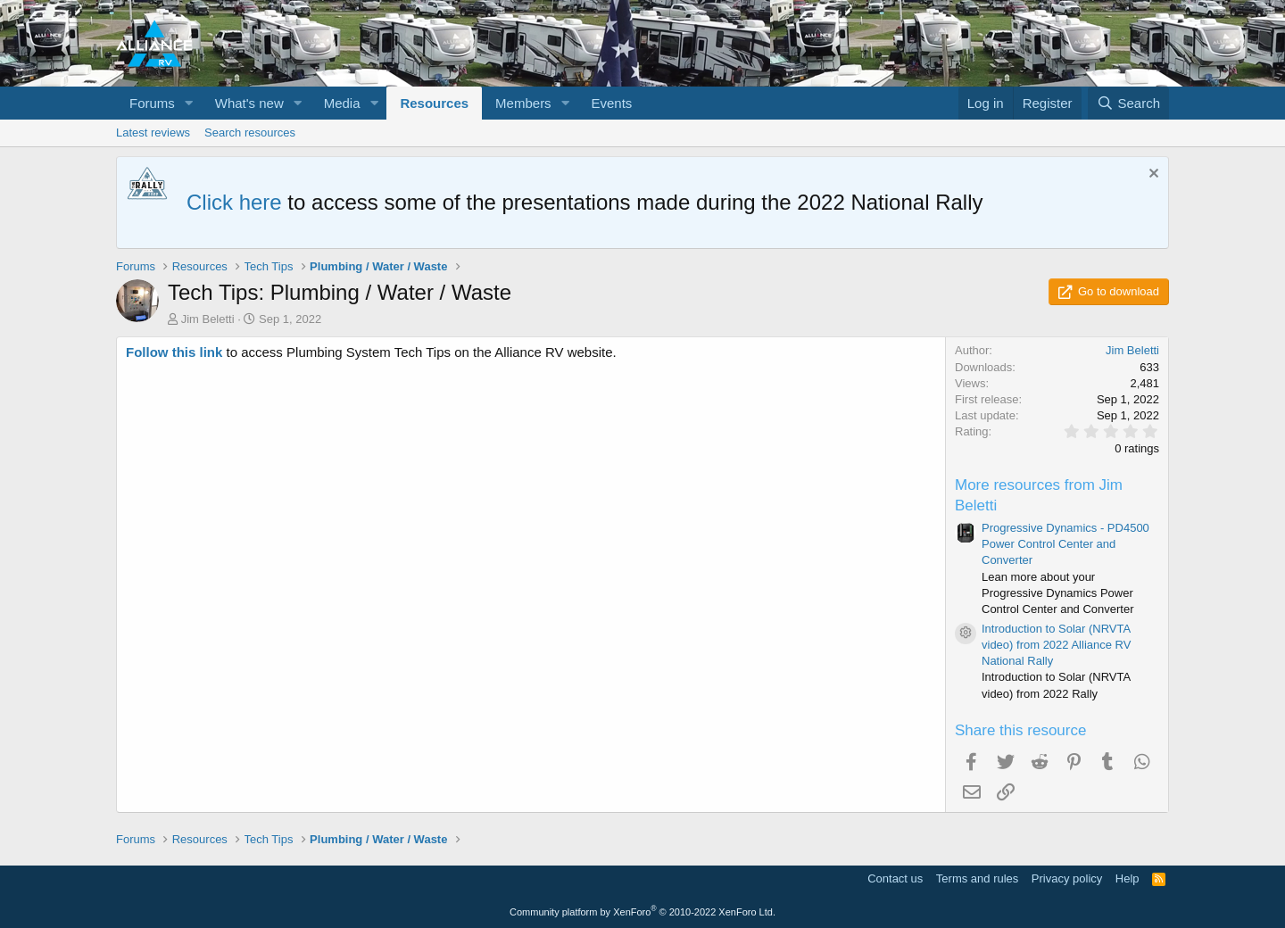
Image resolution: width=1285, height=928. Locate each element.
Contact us (895, 878)
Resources (434, 103)
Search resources (249, 132)
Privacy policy (1067, 878)
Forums (152, 103)
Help (1127, 878)
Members (523, 103)
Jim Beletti (208, 319)
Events (612, 103)
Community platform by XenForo (642, 912)
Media (342, 103)
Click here (234, 202)
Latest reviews (153, 132)
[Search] (1128, 103)
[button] (189, 103)
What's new (249, 103)
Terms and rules (977, 878)
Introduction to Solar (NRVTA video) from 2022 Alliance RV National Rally (1056, 644)
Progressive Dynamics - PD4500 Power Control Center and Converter (1065, 544)
